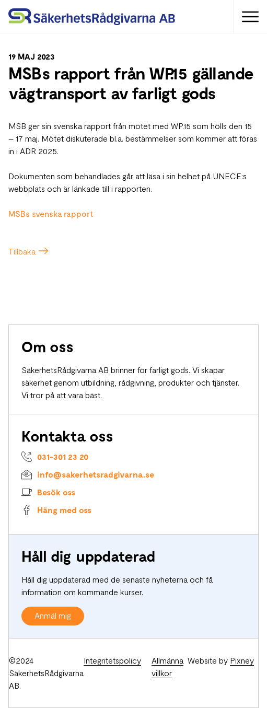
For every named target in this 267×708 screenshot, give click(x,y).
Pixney (242, 660)
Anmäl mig (52, 615)
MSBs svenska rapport (51, 213)
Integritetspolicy (112, 660)
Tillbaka (22, 251)
